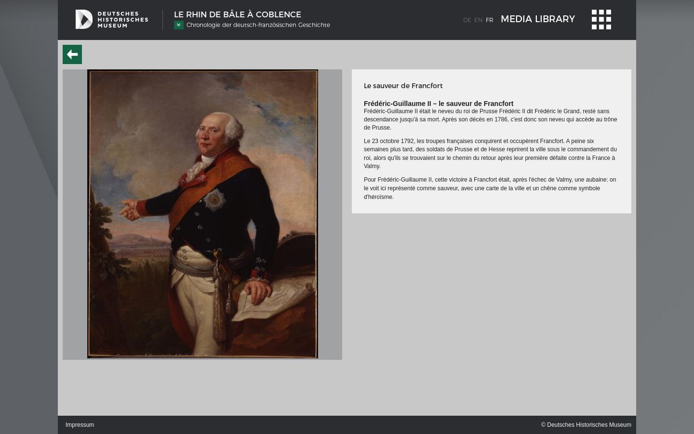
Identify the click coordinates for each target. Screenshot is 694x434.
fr (490, 20)
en (478, 20)
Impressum (80, 424)
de (467, 20)
